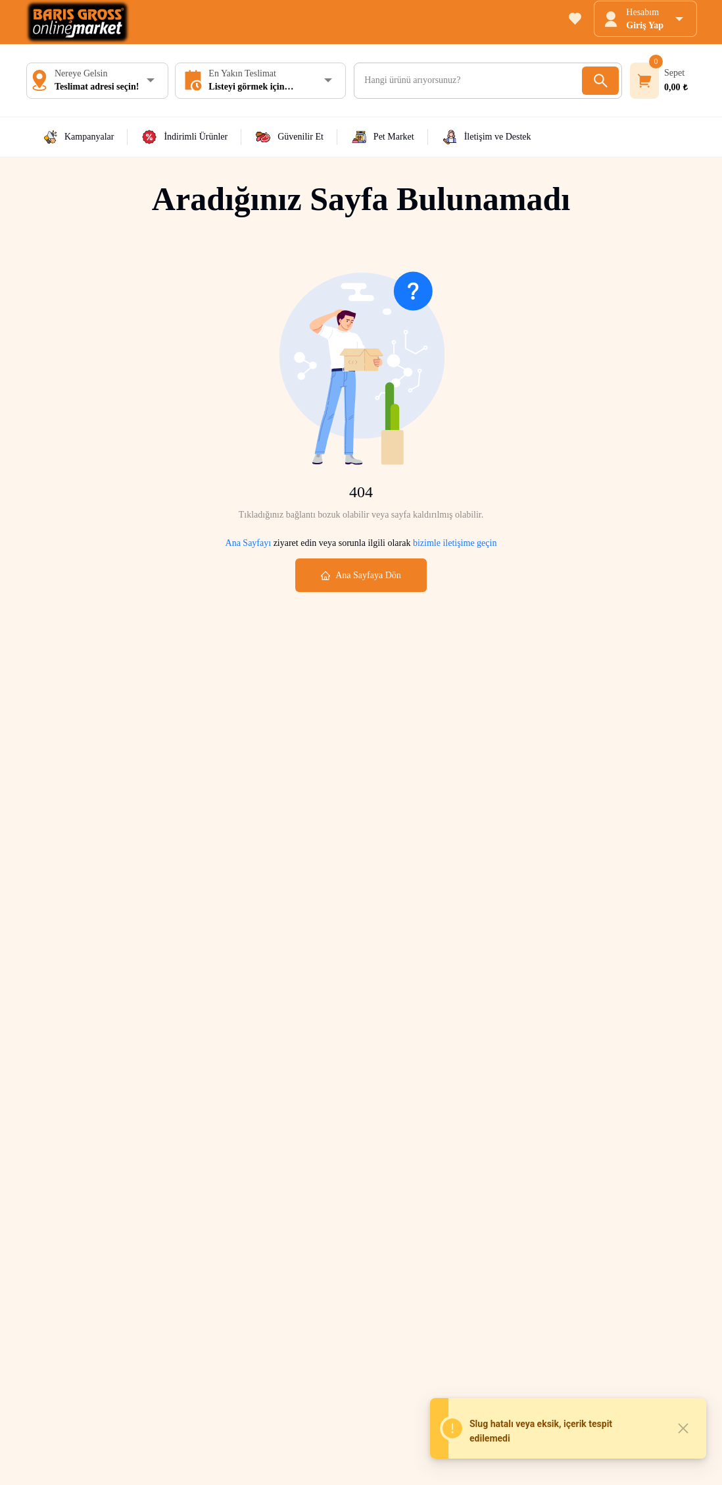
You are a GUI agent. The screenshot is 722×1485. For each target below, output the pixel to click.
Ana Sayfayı (249, 543)
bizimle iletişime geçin (453, 543)
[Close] (683, 1428)
